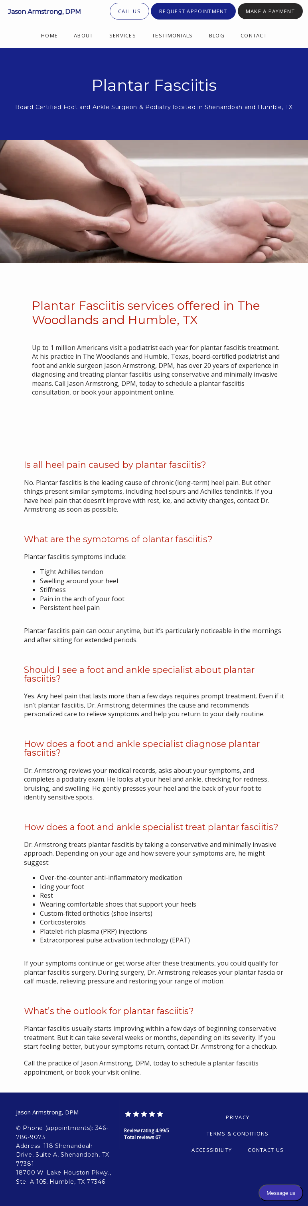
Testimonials (172, 35)
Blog (217, 35)
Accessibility (212, 1149)
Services (122, 35)
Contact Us (266, 1149)
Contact (254, 35)
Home (49, 35)
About (83, 35)
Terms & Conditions (238, 1133)
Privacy (237, 1117)
